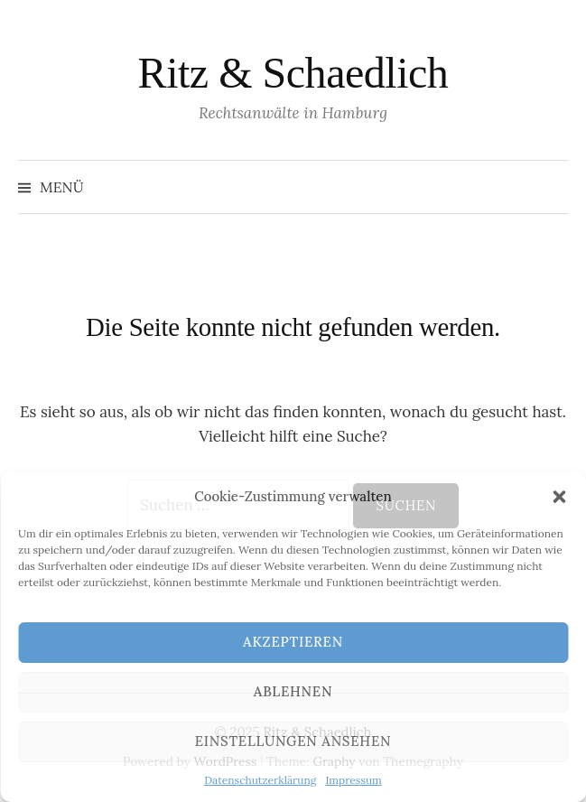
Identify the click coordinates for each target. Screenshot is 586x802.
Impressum (353, 780)
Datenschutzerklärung (260, 780)
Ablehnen (293, 691)
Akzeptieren (293, 641)
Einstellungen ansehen (293, 741)
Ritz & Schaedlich (293, 73)
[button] (559, 497)
